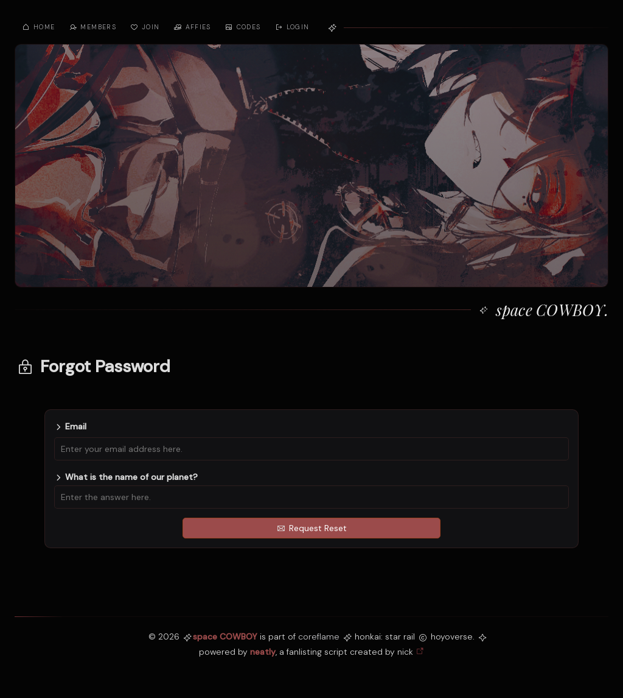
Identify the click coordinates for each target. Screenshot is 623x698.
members (92, 27)
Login (292, 27)
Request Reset (311, 528)
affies (192, 27)
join (144, 27)
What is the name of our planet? (131, 476)
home (38, 27)
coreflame (318, 636)
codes (242, 27)
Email (75, 426)
